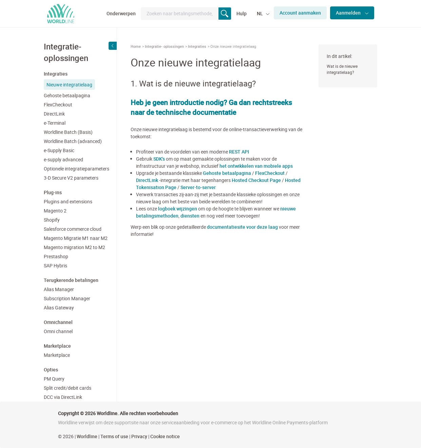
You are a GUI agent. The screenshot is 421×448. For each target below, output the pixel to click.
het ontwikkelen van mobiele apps (256, 166)
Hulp (241, 13)
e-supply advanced (63, 159)
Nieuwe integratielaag (69, 84)
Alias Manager (59, 289)
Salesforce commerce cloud (72, 229)
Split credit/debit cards (67, 388)
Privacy (139, 436)
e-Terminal (54, 123)
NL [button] (260, 13)
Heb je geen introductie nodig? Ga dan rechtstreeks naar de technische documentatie (211, 107)
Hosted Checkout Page (256, 180)
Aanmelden (349, 12)
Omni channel (58, 331)
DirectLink (54, 113)
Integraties (197, 46)
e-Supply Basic (59, 150)
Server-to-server (198, 187)
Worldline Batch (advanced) (73, 141)
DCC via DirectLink (63, 397)
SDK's (159, 159)
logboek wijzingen (177, 208)
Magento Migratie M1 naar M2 (76, 238)
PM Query (54, 378)
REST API (239, 151)
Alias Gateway (59, 307)
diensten (189, 215)
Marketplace (57, 355)
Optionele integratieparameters (76, 168)
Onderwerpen (121, 13)
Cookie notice (165, 436)
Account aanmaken (300, 12)
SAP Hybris (55, 265)
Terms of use (114, 436)
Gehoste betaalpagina (67, 95)
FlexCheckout (58, 104)
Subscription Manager (67, 298)
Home (136, 46)
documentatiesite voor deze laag (242, 227)
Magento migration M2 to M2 (74, 247)
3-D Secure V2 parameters (71, 178)
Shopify (52, 220)
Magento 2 (55, 210)
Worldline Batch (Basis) (68, 132)
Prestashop (56, 256)
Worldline (87, 436)
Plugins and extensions (68, 201)
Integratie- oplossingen (164, 46)
